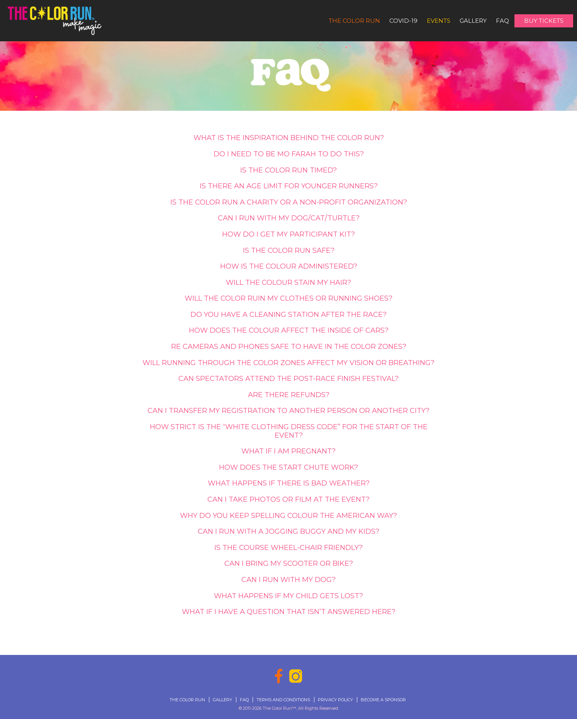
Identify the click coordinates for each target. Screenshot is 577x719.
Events (438, 20)
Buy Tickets (543, 20)
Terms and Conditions (283, 699)
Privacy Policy (335, 699)
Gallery (473, 20)
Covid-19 (403, 20)
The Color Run (354, 20)
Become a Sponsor (383, 699)
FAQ (502, 20)
